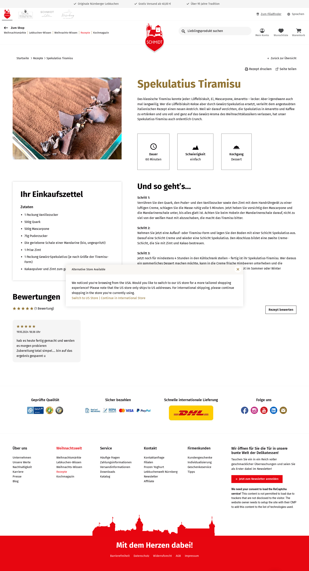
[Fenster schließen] (238, 269)
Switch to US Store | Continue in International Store (108, 298)
